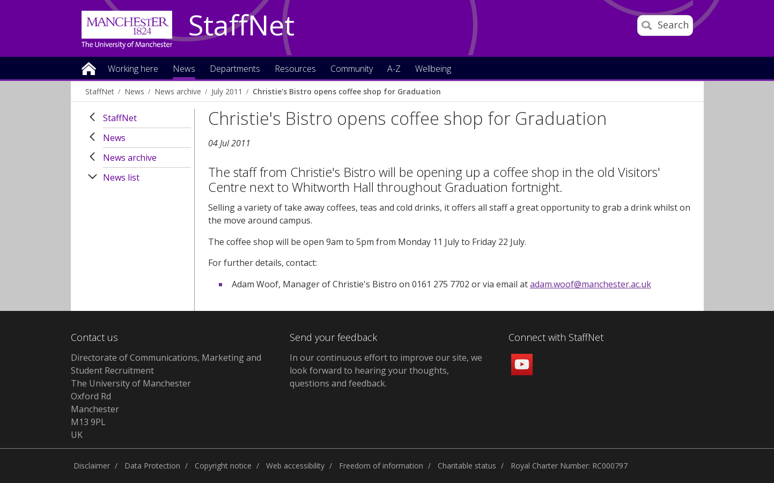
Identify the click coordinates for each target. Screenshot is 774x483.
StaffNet (241, 25)
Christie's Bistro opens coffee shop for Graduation (347, 91)
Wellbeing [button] (433, 69)
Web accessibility (295, 465)
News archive (177, 91)
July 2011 (226, 91)
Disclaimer (91, 465)
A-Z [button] (394, 69)
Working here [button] (133, 69)
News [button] (184, 69)
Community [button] (351, 69)
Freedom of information (381, 465)
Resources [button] (295, 69)
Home (89, 68)
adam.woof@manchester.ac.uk (590, 284)
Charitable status (467, 465)
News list (121, 177)
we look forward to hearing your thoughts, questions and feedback (386, 370)
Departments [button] (235, 69)
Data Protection (152, 465)
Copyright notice (223, 465)
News (134, 91)
